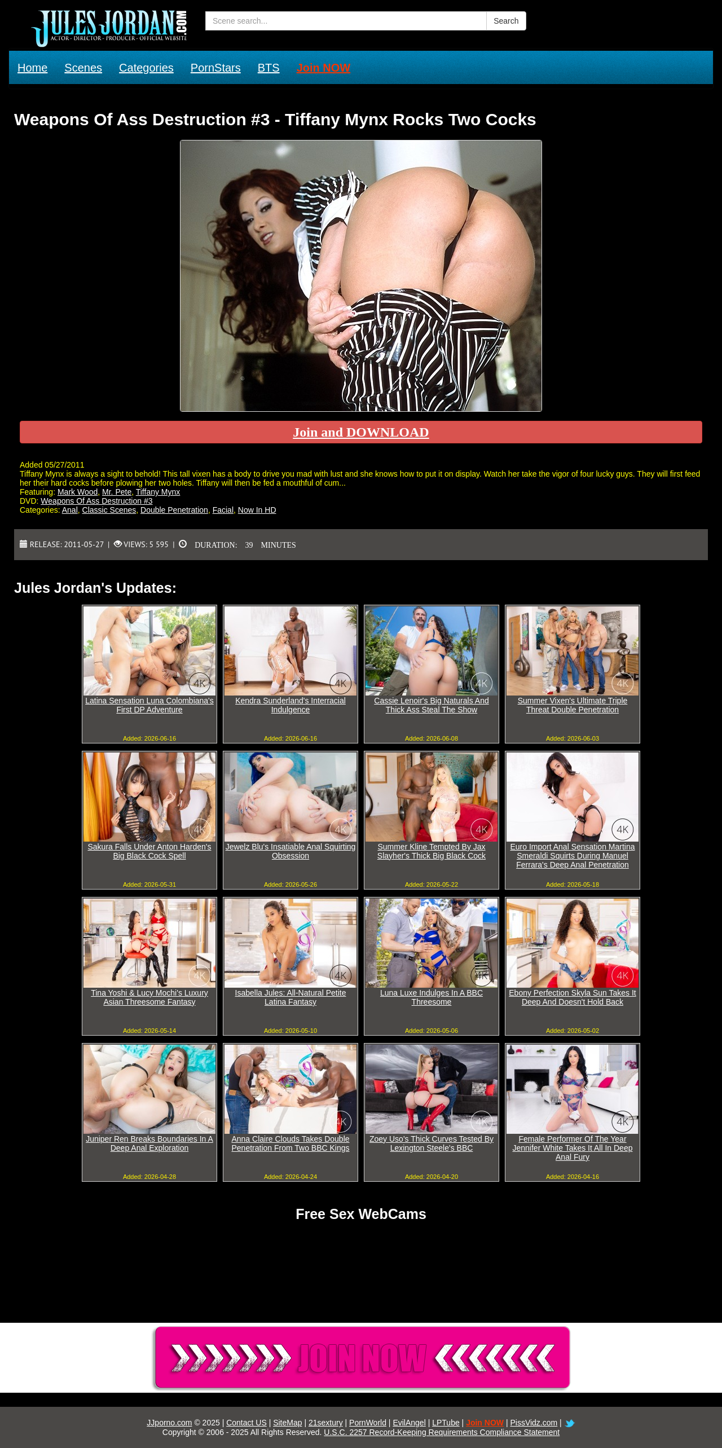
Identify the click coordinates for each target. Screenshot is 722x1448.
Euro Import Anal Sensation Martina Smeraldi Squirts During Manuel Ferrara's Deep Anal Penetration (572, 855)
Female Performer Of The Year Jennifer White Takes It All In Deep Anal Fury (573, 1147)
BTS (269, 67)
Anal (70, 509)
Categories (146, 67)
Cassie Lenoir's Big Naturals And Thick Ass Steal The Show (431, 705)
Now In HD (257, 509)
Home (32, 67)
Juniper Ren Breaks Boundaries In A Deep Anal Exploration (149, 1143)
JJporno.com (169, 1422)
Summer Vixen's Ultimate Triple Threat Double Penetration (573, 705)
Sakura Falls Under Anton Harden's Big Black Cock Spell (149, 851)
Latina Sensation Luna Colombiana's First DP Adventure (149, 705)
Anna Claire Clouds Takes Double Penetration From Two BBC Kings (290, 1143)
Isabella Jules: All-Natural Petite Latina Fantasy (290, 997)
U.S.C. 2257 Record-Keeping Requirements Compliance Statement (442, 1432)
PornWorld (367, 1422)
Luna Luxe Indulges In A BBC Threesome (431, 997)
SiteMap (287, 1422)
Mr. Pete (116, 491)
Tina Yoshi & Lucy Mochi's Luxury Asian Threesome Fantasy (149, 997)
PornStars (216, 67)
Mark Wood (78, 491)
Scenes (83, 67)
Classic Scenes (109, 509)
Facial (223, 509)
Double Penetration (174, 509)
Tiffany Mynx (158, 491)
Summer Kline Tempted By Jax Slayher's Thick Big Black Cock (431, 851)
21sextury (326, 1422)
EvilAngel (409, 1422)
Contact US (246, 1422)
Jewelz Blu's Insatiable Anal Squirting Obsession (291, 851)
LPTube (446, 1422)
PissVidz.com (533, 1422)
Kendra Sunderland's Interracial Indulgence (290, 705)
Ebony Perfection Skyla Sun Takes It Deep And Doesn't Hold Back (572, 997)
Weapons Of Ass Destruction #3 (96, 500)
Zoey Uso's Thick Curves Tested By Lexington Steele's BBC (431, 1143)
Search (506, 20)
